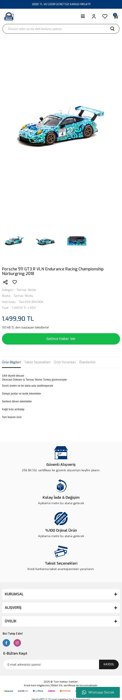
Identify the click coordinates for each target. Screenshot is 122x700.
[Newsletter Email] (61, 664)
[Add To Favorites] (14, 282)
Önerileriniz (87, 362)
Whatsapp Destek (98, 692)
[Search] (61, 29)
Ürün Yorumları (65, 362)
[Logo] (9, 16)
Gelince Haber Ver (61, 338)
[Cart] (115, 16)
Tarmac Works (26, 290)
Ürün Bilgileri (11, 362)
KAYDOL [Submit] (109, 664)
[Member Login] (94, 16)
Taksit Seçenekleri (37, 362)
